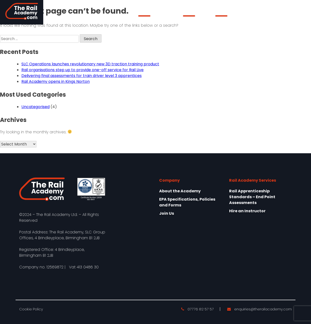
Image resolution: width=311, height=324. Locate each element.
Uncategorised (35, 107)
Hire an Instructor (247, 211)
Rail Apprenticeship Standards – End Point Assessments (252, 196)
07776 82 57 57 (197, 309)
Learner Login (279, 12)
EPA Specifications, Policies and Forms (187, 202)
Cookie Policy (31, 309)
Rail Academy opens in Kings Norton (55, 81)
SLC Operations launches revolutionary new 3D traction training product (90, 64)
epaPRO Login (228, 13)
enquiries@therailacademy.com (259, 309)
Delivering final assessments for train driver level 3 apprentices (81, 75)
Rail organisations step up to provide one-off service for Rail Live (82, 70)
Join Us (166, 213)
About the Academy (156, 13)
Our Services (195, 13)
